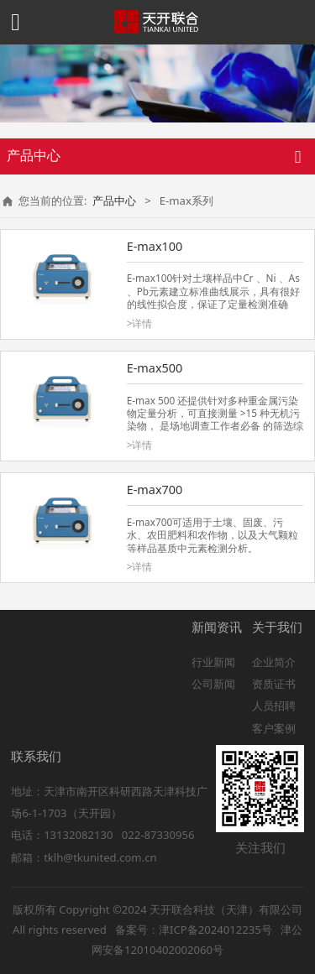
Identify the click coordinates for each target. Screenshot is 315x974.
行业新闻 (213, 661)
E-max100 (155, 246)
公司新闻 (213, 683)
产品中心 (114, 200)
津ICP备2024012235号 (215, 929)
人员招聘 (274, 705)
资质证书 (274, 683)
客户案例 (274, 728)
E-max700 (155, 489)
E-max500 (155, 368)
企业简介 (274, 661)
